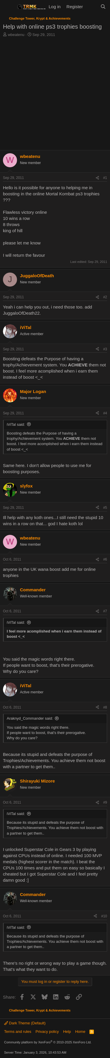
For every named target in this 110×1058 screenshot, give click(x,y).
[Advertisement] (55, 95)
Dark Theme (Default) (24, 1023)
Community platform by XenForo (48, 1042)
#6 (105, 559)
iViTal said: (16, 424)
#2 (105, 297)
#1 (105, 178)
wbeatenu (16, 34)
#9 (105, 802)
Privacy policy (47, 1031)
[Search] (103, 6)
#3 (105, 349)
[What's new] (91, 6)
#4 (105, 413)
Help (67, 1031)
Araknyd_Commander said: (30, 718)
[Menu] (8, 7)
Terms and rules (17, 1031)
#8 (105, 707)
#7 (105, 611)
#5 (105, 508)
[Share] (97, 178)
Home (80, 1031)
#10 (104, 916)
